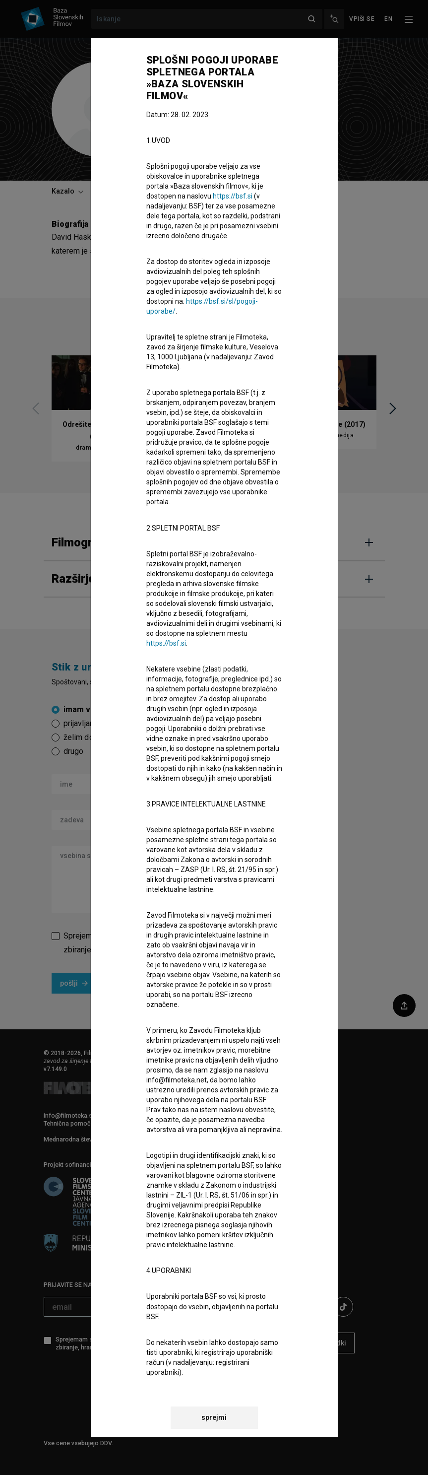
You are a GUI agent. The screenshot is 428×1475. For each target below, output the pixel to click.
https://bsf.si (232, 196)
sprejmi (214, 1417)
